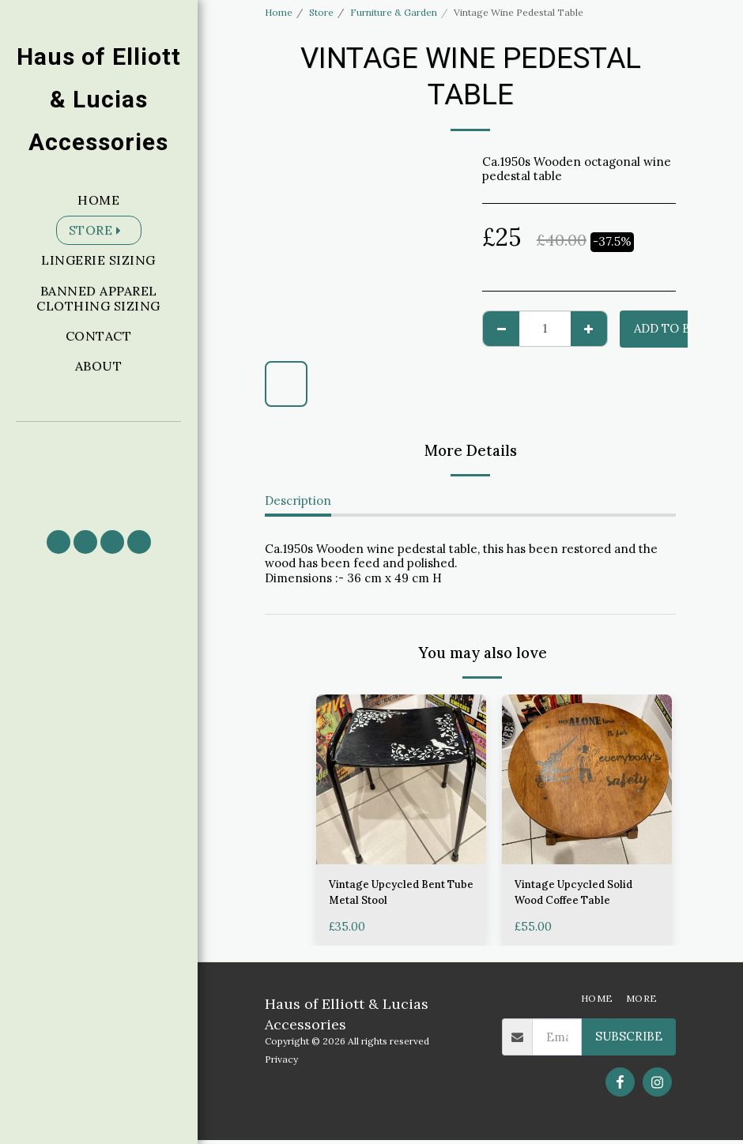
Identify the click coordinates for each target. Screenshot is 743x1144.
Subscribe (628, 1040)
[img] (401, 779)
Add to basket (681, 328)
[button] (98, 469)
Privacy (281, 1063)
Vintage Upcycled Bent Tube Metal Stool (394, 894)
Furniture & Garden (393, 12)
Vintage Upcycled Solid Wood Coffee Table (580, 894)
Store (321, 12)
